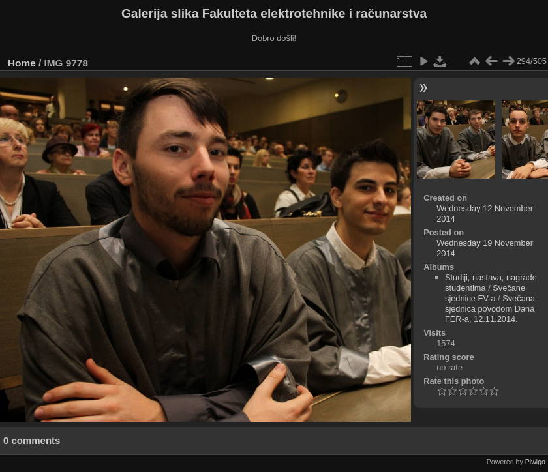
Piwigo (535, 461)
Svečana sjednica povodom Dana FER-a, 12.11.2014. (490, 308)
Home (22, 62)
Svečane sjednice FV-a (485, 293)
